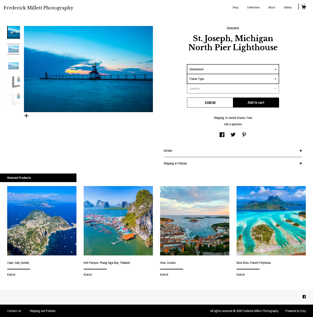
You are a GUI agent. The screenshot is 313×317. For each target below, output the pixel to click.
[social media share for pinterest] (244, 135)
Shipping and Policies (42, 311)
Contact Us (14, 311)
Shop (235, 7)
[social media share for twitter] (233, 135)
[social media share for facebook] (222, 135)
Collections (253, 7)
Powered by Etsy (295, 311)
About (271, 7)
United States (236, 118)
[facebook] (304, 297)
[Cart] (303, 8)
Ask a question (233, 124)
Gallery (288, 7)
